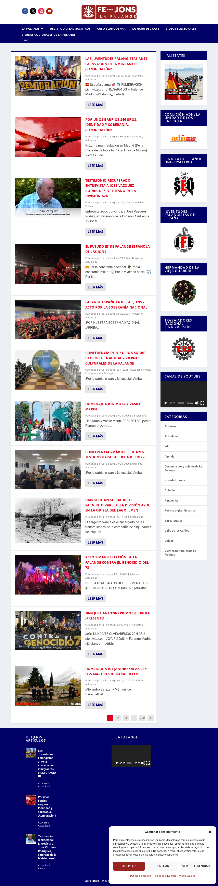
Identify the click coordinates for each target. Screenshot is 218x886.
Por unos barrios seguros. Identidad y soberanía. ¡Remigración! (111, 124)
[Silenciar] (197, 403)
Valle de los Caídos (177, 530)
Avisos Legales (187, 875)
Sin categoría (138, 415)
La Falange (30, 28)
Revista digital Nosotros (70, 28)
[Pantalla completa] (202, 403)
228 (142, 718)
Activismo (137, 75)
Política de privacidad (165, 875)
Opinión (170, 490)
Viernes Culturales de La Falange (49, 35)
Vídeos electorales (181, 28)
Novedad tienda (175, 480)
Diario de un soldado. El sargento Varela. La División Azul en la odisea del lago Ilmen (117, 505)
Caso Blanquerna (111, 28)
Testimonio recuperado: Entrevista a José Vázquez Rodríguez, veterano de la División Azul (47, 847)
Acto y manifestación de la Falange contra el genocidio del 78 (117, 562)
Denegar (162, 866)
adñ (167, 446)
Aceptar (129, 866)
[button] (210, 832)
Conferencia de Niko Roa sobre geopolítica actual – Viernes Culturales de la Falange (115, 358)
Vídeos (89, 206)
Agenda (170, 456)
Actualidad (91, 79)
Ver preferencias (196, 866)
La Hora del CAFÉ (145, 28)
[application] (184, 394)
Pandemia (171, 500)
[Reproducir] (166, 403)
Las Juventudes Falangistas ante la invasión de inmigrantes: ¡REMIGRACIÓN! (116, 63)
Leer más (95, 105)
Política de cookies (140, 875)
